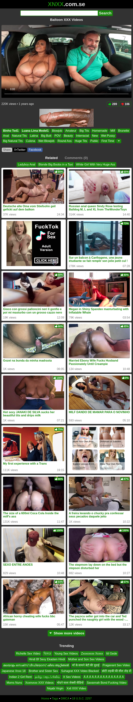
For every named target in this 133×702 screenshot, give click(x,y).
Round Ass (65, 140)
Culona (30, 140)
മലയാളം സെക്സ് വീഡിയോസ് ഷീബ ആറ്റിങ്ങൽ (36, 665)
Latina (34, 135)
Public (94, 140)
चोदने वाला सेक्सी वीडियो (70, 682)
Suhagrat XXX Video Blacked (80, 671)
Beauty (68, 135)
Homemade (99, 130)
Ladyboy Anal (26, 164)
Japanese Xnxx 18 (14, 671)
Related (51, 158)
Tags (55, 698)
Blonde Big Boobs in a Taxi (55, 164)
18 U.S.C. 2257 (82, 698)
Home (45, 698)
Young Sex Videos (66, 653)
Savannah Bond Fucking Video (106, 682)
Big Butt (46, 135)
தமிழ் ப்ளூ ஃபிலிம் (47, 676)
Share (7, 149)
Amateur (70, 130)
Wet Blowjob (46, 140)
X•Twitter (19, 149)
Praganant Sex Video (116, 665)
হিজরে (47, 653)
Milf (112, 130)
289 (112, 104)
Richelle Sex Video (28, 653)
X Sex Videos (71, 676)
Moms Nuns (14, 682)
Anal (6, 135)
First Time (107, 140)
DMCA (65, 698)
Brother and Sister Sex (43, 671)
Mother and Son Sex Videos (86, 659)
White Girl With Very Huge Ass (95, 164)
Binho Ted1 (11, 130)
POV (58, 135)
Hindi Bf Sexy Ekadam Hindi (47, 659)
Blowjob (57, 130)
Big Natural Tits (13, 140)
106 (125, 104)
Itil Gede (111, 653)
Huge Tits (81, 140)
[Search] (59, 13)
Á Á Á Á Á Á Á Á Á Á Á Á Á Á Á (104, 676)
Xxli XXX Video (76, 688)
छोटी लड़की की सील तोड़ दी (116, 671)
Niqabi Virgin (55, 688)
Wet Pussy (108, 135)
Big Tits (84, 130)
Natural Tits (19, 135)
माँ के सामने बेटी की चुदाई (85, 665)
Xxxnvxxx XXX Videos (39, 682)
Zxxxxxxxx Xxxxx (92, 653)
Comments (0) (76, 158)
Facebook (35, 149)
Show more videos (66, 633)
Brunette (123, 130)
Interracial (82, 135)
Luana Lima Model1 (35, 130)
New (95, 135)
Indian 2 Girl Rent (20, 676)
